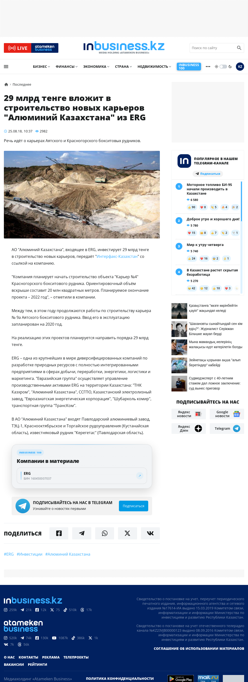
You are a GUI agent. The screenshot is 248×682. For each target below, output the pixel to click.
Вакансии (14, 665)
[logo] (124, 48)
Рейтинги (37, 665)
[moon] (230, 67)
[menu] (6, 67)
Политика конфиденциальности (120, 679)
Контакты (28, 657)
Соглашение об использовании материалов (199, 649)
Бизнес (40, 67)
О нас (9, 657)
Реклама (51, 657)
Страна (122, 67)
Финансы (65, 67)
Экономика (94, 67)
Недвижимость (153, 67)
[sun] (216, 67)
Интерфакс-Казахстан (117, 257)
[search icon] (239, 48)
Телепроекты (76, 657)
